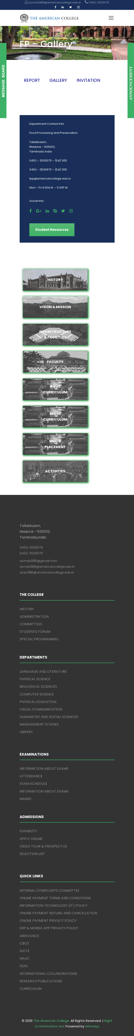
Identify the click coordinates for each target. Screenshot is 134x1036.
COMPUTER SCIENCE (37, 694)
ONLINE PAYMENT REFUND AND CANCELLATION (58, 913)
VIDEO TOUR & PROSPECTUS (43, 846)
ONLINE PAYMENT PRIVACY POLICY (48, 920)
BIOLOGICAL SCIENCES (38, 686)
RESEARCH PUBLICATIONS (41, 981)
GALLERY (58, 80)
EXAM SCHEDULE (33, 783)
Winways (92, 1026)
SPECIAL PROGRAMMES (39, 639)
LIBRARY (26, 731)
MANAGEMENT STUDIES (39, 724)
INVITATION (88, 80)
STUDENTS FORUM (35, 631)
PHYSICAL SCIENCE (35, 679)
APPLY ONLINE (31, 838)
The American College (51, 1020)
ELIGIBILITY (28, 831)
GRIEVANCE (29, 935)
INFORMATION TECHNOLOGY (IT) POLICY (53, 905)
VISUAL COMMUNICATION (41, 709)
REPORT (32, 80)
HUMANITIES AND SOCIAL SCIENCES (49, 716)
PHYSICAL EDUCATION (38, 701)
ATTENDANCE (31, 776)
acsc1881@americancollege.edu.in (47, 572)
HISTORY (27, 609)
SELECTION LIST (32, 853)
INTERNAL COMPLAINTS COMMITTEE (49, 890)
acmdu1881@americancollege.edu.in (47, 566)
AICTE (25, 950)
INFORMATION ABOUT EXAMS (44, 768)
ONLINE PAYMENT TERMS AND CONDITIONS (55, 898)
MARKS (25, 798)
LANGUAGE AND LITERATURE (43, 671)
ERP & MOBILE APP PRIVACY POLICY (49, 928)
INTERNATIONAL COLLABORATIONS (48, 973)
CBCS (24, 943)
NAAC (24, 958)
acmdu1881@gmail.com (38, 560)
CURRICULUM (31, 988)
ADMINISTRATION (34, 616)
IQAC (24, 965)
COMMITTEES (31, 624)
